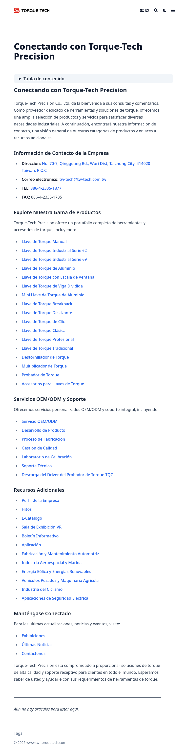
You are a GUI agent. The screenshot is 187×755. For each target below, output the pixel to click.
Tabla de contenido (43, 79)
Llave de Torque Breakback (47, 303)
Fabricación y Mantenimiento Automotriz (60, 553)
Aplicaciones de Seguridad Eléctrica (55, 598)
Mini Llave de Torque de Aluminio (53, 295)
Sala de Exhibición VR (42, 527)
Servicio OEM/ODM (40, 421)
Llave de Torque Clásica (43, 330)
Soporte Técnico (37, 466)
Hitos (27, 509)
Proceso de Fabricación (43, 439)
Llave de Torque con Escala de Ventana (58, 277)
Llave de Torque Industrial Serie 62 (54, 250)
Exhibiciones (33, 635)
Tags (18, 733)
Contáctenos (33, 653)
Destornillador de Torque (45, 357)
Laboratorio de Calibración (47, 457)
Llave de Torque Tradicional (47, 348)
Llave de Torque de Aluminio (48, 268)
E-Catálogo (32, 518)
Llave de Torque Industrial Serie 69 (54, 259)
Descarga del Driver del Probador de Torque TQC (67, 474)
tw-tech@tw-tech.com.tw (83, 179)
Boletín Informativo (40, 536)
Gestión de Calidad (39, 448)
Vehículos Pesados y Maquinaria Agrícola (60, 580)
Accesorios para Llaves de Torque (53, 384)
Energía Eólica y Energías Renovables (56, 571)
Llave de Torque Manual (44, 241)
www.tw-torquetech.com (46, 742)
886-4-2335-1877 (45, 188)
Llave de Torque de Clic (43, 321)
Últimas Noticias (37, 644)
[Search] (156, 10)
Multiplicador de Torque (44, 366)
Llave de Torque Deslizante (47, 312)
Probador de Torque (40, 375)
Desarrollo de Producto (43, 430)
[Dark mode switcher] (165, 10)
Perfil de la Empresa (40, 500)
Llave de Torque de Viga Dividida (52, 286)
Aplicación (31, 545)
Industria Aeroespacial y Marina (52, 562)
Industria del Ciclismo (42, 589)
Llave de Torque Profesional (48, 339)
